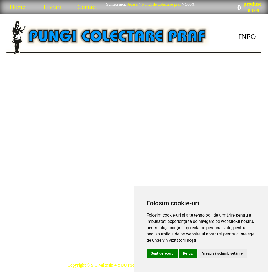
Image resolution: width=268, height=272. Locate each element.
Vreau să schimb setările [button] (222, 253)
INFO (247, 36)
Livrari (52, 6)
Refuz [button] (188, 253)
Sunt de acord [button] (162, 253)
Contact (87, 6)
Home (17, 6)
